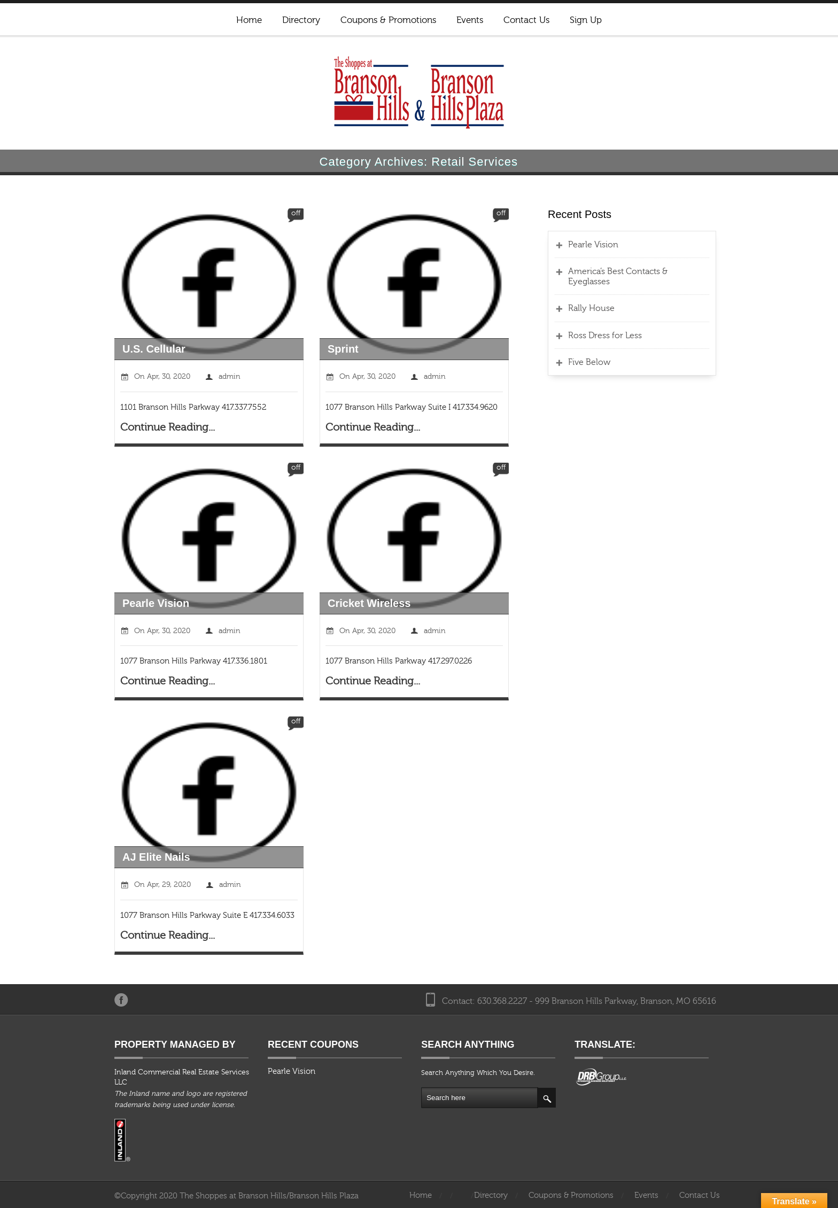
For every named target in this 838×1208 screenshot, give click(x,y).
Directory (301, 20)
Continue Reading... (167, 427)
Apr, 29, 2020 (169, 884)
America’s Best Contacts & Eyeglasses (618, 276)
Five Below (589, 362)
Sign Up (586, 20)
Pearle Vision (155, 603)
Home (249, 20)
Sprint (343, 349)
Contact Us (526, 20)
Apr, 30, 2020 (168, 376)
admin (229, 376)
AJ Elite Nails (156, 857)
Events (469, 20)
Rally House (591, 308)
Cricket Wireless (369, 603)
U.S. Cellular (153, 349)
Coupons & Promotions (388, 20)
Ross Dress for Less (605, 335)
